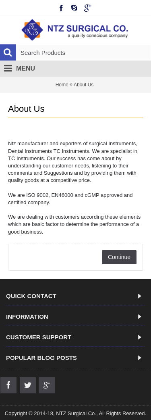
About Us (83, 85)
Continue (119, 257)
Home (62, 85)
